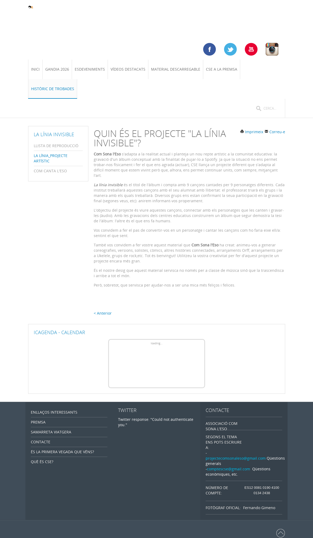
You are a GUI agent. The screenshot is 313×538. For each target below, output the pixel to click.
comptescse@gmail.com (228, 468)
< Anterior (103, 313)
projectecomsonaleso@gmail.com (236, 458)
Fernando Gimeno (259, 507)
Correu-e (275, 131)
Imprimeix (251, 131)
